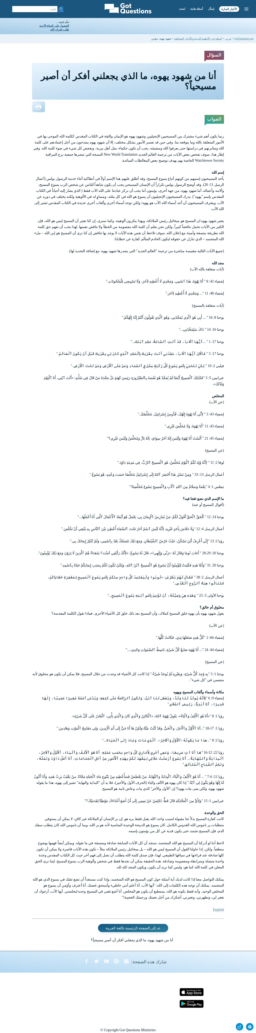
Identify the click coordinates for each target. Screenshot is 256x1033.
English (218, 910)
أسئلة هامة (196, 8)
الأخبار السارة (229, 8)
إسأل (211, 8)
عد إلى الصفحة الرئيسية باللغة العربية (133, 928)
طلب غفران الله (59, 29)
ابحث (182, 8)
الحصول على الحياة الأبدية (54, 25)
